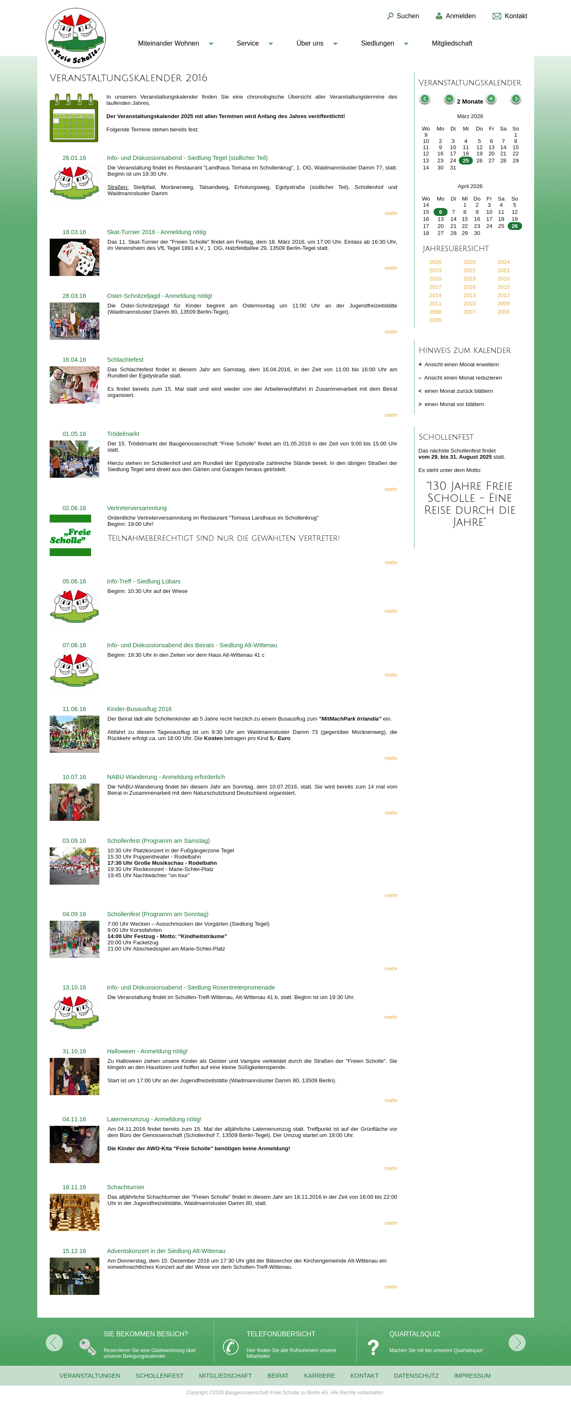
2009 (503, 303)
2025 (469, 262)
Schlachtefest (125, 359)
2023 (435, 270)
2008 (435, 312)
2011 (435, 303)
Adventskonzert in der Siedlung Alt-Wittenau (166, 1251)
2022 (469, 270)
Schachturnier (126, 1187)
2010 (469, 303)
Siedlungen (377, 43)
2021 (503, 270)
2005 (435, 320)
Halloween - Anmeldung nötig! (147, 1051)
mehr (391, 213)
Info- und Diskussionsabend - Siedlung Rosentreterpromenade (191, 987)
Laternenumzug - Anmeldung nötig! (154, 1119)
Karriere (319, 1375)
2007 (469, 312)
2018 (503, 279)
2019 (469, 279)
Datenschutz (416, 1375)
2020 (435, 279)
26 (515, 226)
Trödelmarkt (123, 434)
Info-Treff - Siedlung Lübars (144, 581)
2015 (503, 287)
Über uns (309, 43)
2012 (503, 295)
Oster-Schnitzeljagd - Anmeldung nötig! (159, 296)
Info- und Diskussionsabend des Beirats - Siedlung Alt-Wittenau (192, 645)
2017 (435, 287)
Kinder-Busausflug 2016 (139, 709)
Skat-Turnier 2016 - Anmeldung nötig (156, 232)
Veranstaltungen (90, 1375)
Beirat (278, 1375)
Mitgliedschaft (452, 43)
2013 (469, 295)
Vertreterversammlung (137, 508)
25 (466, 160)
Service (248, 43)
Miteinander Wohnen (168, 43)
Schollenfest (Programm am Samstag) (158, 840)
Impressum (472, 1375)
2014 (435, 295)
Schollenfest (159, 1375)
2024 (503, 262)
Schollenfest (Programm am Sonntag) (158, 914)
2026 (435, 262)
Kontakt (364, 1375)
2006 (503, 312)
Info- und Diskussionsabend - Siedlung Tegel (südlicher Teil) (187, 158)
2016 (469, 287)
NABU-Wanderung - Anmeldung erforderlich (166, 777)
